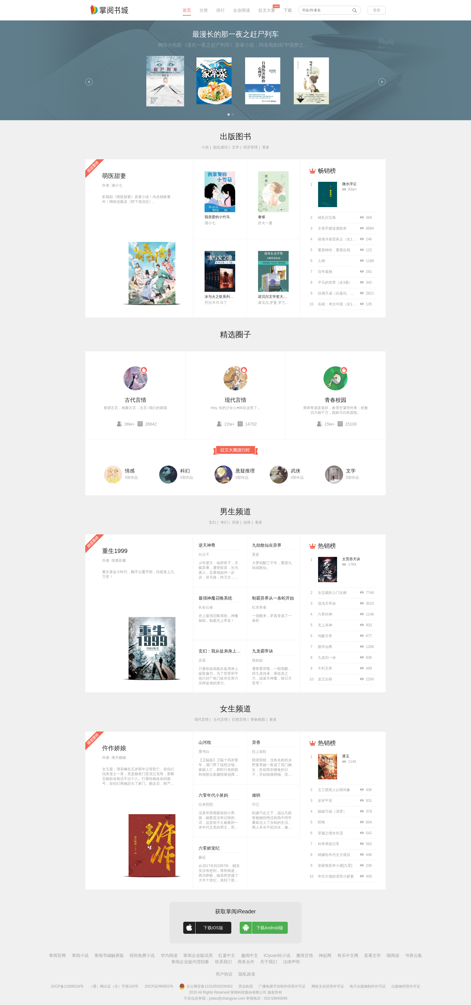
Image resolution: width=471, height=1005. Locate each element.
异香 (256, 742)
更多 (265, 147)
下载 (288, 10)
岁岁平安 (325, 801)
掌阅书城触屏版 (109, 955)
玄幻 (212, 522)
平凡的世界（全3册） (335, 282)
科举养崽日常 (328, 844)
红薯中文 (226, 955)
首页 (187, 10)
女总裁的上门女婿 (332, 593)
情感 (130, 470)
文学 (235, 147)
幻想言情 (239, 719)
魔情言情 (304, 955)
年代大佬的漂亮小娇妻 (336, 876)
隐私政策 (247, 974)
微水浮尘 (349, 184)
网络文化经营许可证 (327, 986)
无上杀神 (325, 625)
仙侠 (247, 522)
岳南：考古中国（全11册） (339, 304)
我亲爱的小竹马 (217, 217)
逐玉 (345, 756)
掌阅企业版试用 (198, 955)
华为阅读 (169, 955)
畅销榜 (327, 170)
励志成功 (220, 147)
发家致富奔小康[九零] (335, 865)
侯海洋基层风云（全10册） (339, 239)
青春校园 (335, 400)
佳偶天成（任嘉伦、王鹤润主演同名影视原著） (356, 293)
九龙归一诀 (327, 657)
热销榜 (327, 545)
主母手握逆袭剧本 (332, 228)
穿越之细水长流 (330, 833)
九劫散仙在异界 (266, 545)
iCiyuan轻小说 (277, 955)
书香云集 (413, 955)
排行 (220, 10)
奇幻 (224, 522)
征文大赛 (266, 10)
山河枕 (205, 742)
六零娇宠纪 (209, 848)
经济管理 (250, 147)
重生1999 (115, 551)
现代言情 (235, 400)
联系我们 (223, 961)
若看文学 (372, 955)
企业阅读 (241, 10)
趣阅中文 (249, 955)
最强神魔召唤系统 (215, 598)
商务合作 (246, 961)
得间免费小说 (142, 955)
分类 (203, 10)
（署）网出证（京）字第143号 (113, 986)
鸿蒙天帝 (325, 636)
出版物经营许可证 (405, 986)
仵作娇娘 (114, 748)
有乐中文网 (347, 955)
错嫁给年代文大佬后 (334, 855)
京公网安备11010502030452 (205, 986)
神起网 (325, 955)
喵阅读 (393, 955)
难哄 (256, 795)
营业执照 (246, 986)
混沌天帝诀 (327, 603)
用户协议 (224, 974)
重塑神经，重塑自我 (334, 250)
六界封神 (325, 614)
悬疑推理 (245, 470)
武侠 (295, 470)
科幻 (185, 470)
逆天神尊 (207, 545)
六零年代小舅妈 (213, 795)
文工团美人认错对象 (334, 790)
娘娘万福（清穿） (332, 811)
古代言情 (135, 400)
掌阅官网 (57, 955)
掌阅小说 (80, 955)
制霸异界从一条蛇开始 (273, 598)
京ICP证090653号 (158, 986)
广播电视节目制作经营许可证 (282, 986)
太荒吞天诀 (351, 559)
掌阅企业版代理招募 (190, 961)
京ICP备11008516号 (67, 986)
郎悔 (321, 822)
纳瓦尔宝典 (327, 217)
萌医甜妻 (114, 176)
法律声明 (291, 961)
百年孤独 (325, 272)
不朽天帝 (325, 668)
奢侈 (261, 217)
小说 (205, 147)
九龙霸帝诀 (262, 651)
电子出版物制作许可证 (368, 986)
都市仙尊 (325, 647)
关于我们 (268, 961)
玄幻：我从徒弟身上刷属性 (224, 651)
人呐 (321, 261)
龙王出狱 (325, 679)
